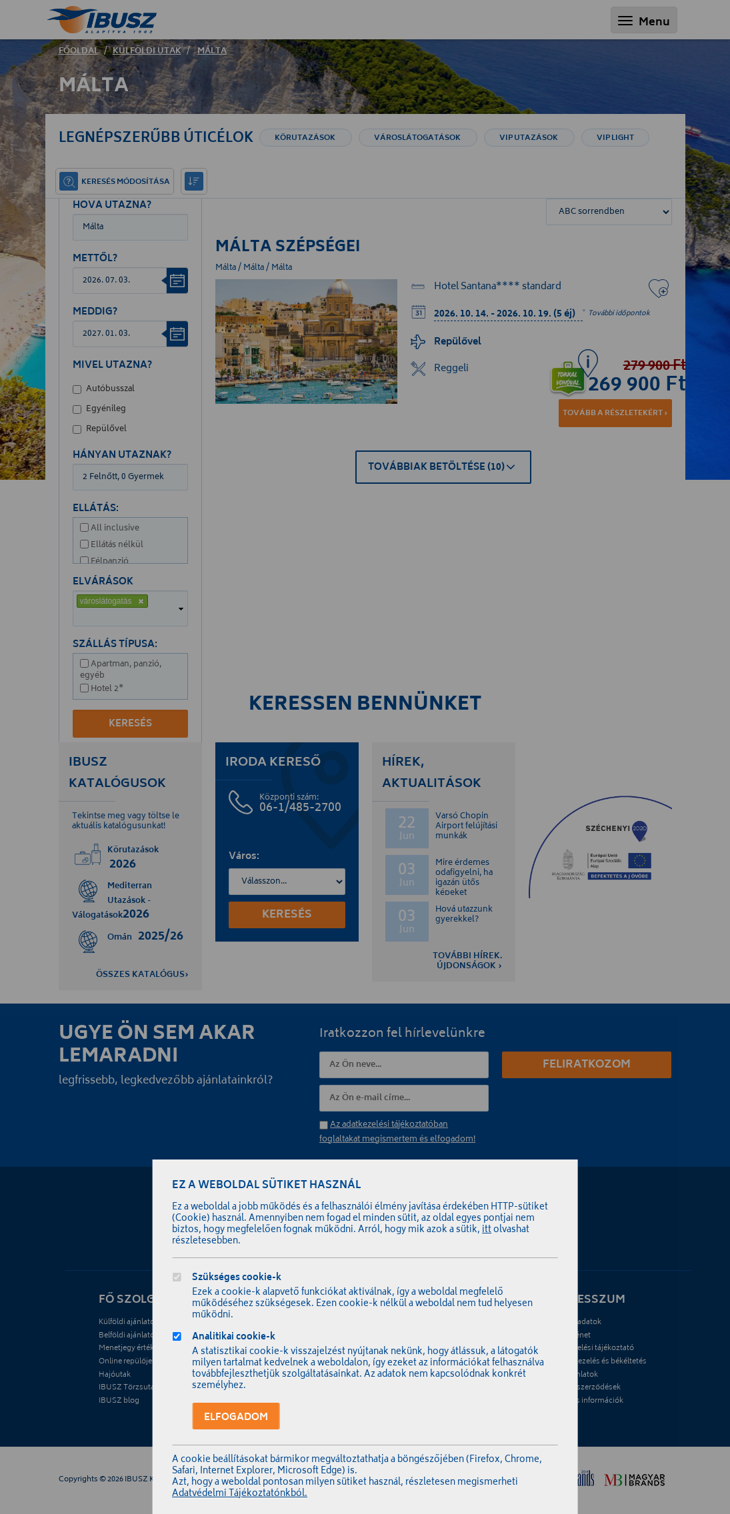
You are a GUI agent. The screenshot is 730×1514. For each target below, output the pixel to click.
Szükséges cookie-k (236, 1279)
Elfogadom (236, 1417)
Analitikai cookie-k (233, 1338)
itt (486, 1230)
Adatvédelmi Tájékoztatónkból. (239, 1494)
